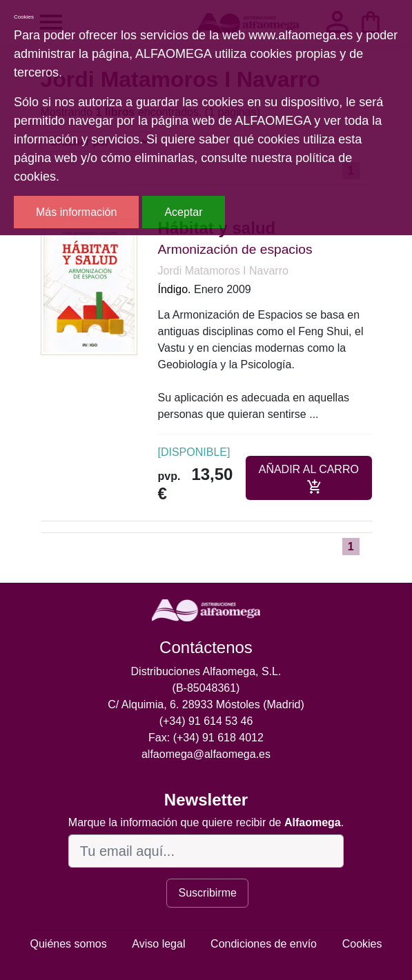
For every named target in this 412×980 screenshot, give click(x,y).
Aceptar (183, 212)
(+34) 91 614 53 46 (206, 721)
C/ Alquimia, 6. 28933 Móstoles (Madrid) (206, 704)
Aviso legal (158, 944)
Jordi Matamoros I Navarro (223, 271)
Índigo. (174, 289)
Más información (76, 212)
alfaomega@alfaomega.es (206, 754)
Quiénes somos (68, 944)
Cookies (362, 944)
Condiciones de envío (263, 944)
